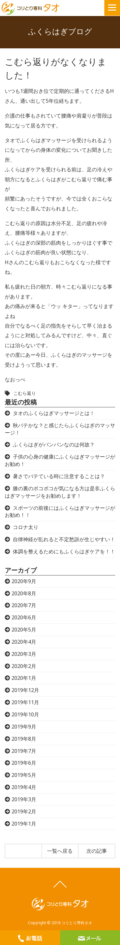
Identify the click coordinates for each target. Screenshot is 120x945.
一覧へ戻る (60, 850)
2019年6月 (24, 762)
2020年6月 (24, 617)
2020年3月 (24, 653)
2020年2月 (24, 666)
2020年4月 (24, 641)
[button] (112, 8)
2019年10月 (25, 714)
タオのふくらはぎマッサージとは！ (54, 413)
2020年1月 (24, 677)
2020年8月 (24, 593)
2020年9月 (24, 581)
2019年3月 (24, 799)
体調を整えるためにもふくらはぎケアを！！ (64, 551)
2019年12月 (25, 690)
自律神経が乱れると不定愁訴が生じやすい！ (64, 539)
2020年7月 (24, 605)
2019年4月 (24, 787)
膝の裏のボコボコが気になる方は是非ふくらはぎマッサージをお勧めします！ (60, 492)
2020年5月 (24, 629)
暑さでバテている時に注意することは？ (59, 476)
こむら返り (24, 393)
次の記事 (96, 850)
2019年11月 (25, 702)
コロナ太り (25, 527)
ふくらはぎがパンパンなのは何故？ (54, 444)
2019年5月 (24, 774)
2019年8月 (24, 738)
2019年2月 (24, 811)
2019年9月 (24, 726)
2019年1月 (24, 823)
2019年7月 (24, 750)
